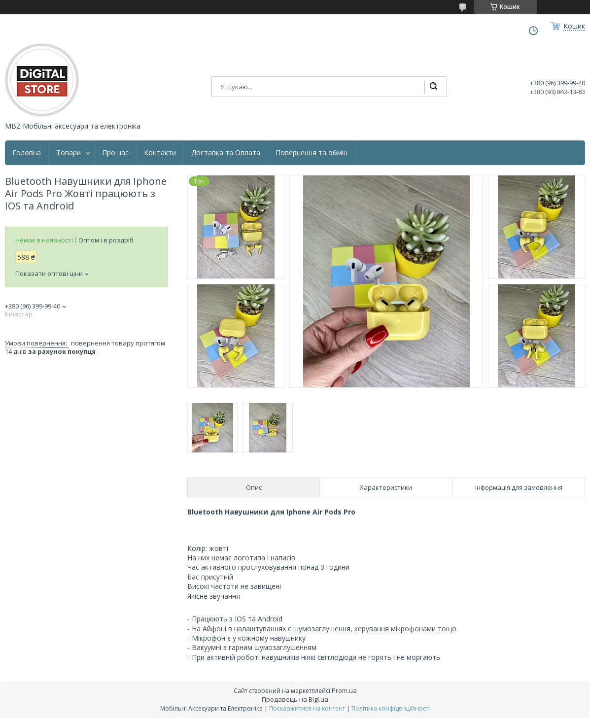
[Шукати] (433, 87)
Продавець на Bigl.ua (295, 699)
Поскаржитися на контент (307, 708)
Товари (68, 152)
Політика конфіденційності (390, 708)
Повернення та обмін (311, 152)
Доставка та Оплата (225, 152)
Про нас (115, 152)
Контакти (160, 152)
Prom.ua (344, 690)
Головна (26, 152)
